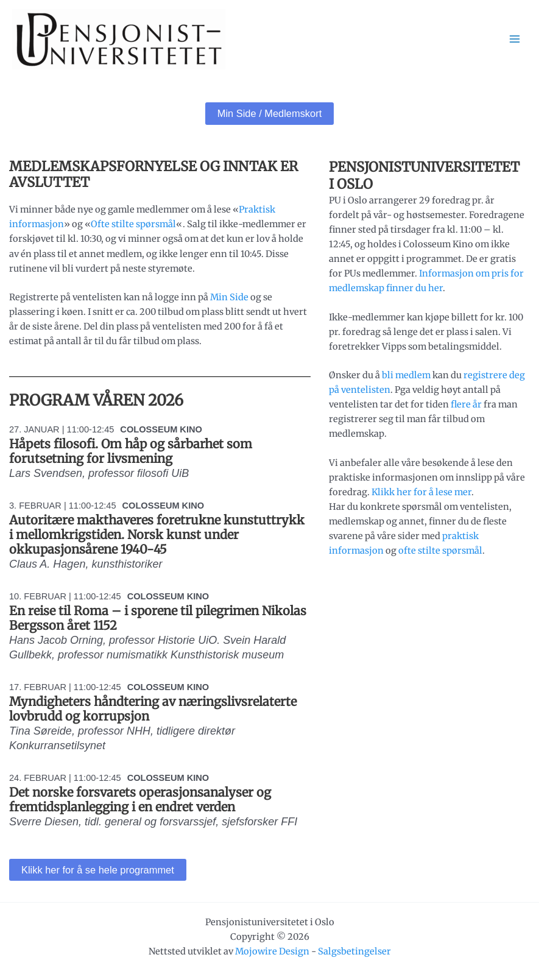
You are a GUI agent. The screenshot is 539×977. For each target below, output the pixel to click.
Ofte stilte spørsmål (133, 224)
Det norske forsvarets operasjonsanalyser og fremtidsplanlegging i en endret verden (140, 799)
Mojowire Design (272, 951)
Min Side (229, 297)
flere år (466, 404)
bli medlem (406, 375)
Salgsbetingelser (354, 951)
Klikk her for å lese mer (421, 492)
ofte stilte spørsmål (440, 550)
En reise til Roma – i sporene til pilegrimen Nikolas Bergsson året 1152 (157, 618)
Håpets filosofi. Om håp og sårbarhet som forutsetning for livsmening (130, 451)
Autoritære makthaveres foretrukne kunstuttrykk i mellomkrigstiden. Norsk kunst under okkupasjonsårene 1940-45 (157, 534)
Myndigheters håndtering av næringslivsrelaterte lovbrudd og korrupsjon (153, 709)
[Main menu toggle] (514, 39)
